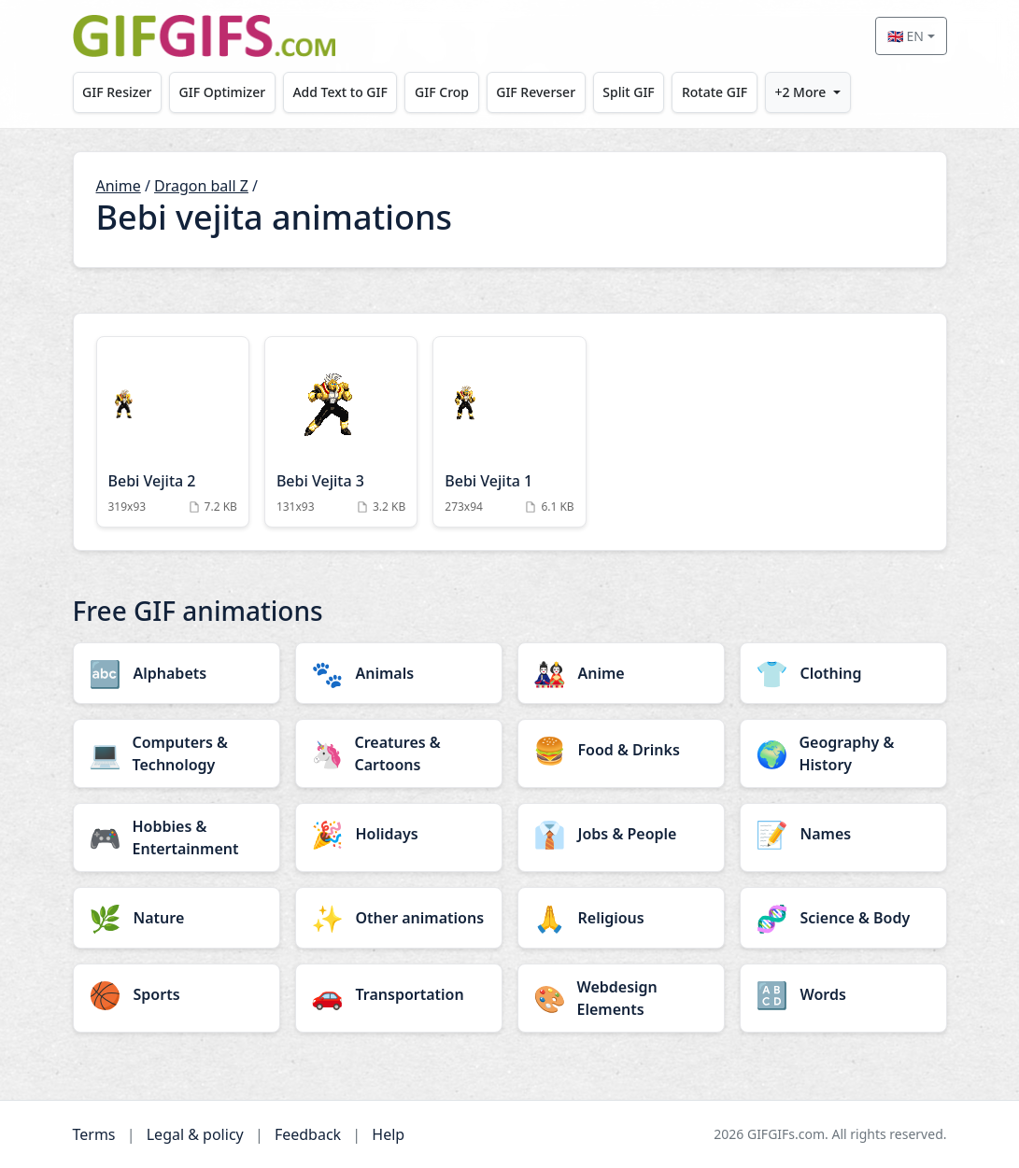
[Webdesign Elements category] (621, 998)
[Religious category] (621, 918)
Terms (94, 1134)
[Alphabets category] (176, 673)
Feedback (308, 1134)
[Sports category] (176, 994)
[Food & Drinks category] (621, 750)
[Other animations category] (399, 918)
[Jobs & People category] (621, 834)
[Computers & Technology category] (176, 753)
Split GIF (628, 92)
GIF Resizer (116, 92)
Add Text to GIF (340, 92)
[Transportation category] (399, 994)
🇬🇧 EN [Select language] (905, 36)
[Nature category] (176, 918)
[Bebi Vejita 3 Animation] (341, 432)
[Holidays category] (399, 834)
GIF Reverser (535, 92)
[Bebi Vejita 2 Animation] (172, 432)
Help (388, 1134)
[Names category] (843, 834)
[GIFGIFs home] (204, 36)
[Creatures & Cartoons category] (399, 753)
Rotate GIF (714, 92)
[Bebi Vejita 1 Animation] (509, 432)
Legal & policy (195, 1134)
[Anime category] (621, 673)
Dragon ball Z (201, 186)
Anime (118, 186)
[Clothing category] (843, 673)
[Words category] (843, 994)
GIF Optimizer (222, 92)
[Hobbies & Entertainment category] (176, 837)
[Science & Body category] (843, 918)
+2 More (800, 92)
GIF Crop (442, 92)
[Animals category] (399, 673)
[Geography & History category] (843, 753)
